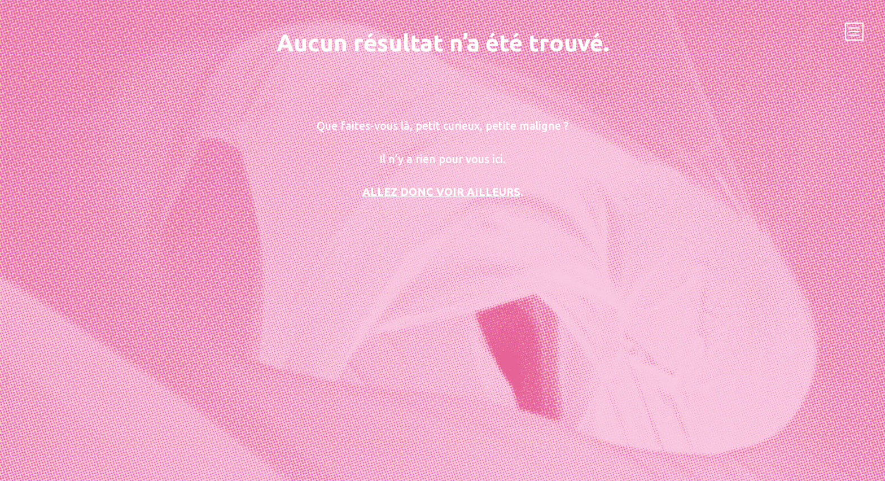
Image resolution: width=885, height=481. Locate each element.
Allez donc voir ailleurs (441, 192)
